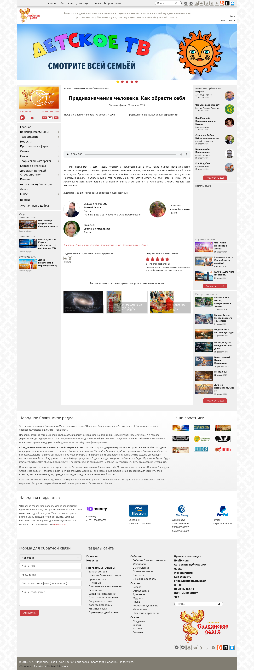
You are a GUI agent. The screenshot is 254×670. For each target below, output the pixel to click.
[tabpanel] (127, 52)
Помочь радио (203, 186)
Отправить (29, 612)
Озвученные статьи (100, 601)
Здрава (142, 587)
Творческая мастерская (36, 161)
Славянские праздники (102, 594)
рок (79, 245)
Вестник (25, 199)
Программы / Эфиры (100, 567)
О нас (24, 194)
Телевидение (29, 136)
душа (145, 245)
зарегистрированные (180, 267)
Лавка (97, 3)
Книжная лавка (98, 608)
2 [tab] (122, 82)
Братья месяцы (97, 579)
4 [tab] (132, 82)
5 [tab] (136, 82)
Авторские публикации (75, 3)
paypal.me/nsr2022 (222, 523)
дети (86, 245)
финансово (59, 524)
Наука (141, 602)
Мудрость (143, 598)
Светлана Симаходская (97, 228)
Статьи (24, 151)
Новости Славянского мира (105, 575)
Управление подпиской (200, 580)
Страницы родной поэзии (104, 612)
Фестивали (144, 564)
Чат (223, 20)
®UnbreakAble (54, 664)
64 (50, 118)
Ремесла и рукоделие (150, 605)
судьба (95, 245)
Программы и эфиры (34, 146)
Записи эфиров (118, 105)
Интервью (95, 583)
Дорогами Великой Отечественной (33, 172)
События (141, 556)
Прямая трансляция (197, 556)
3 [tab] (127, 82)
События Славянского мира (154, 560)
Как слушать (192, 576)
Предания (144, 621)
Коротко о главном (33, 165)
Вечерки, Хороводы (149, 579)
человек (69, 245)
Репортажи (95, 590)
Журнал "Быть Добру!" (35, 205)
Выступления (146, 567)
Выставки (143, 575)
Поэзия (25, 179)
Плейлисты (191, 560)
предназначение (111, 245)
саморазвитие (132, 245)
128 (44, 118)
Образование (146, 590)
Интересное (145, 609)
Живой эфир (25, 112)
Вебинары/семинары (34, 131)
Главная (52, 3)
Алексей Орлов (92, 207)
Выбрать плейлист (50, 112)
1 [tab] (117, 82)
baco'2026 (25, 664)
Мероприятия (113, 3)
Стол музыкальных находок (105, 586)
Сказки (142, 625)
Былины (143, 632)
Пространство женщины (103, 597)
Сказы (24, 156)
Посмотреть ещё (215, 177)
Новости (26, 141)
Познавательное (147, 571)
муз (56, 118)
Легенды (143, 628)
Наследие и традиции (151, 613)
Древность (144, 594)
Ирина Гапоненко (180, 209)
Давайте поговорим (100, 605)
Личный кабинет (196, 593)
